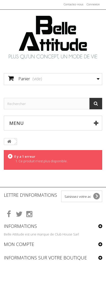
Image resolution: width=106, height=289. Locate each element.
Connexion (93, 4)
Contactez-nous (73, 4)
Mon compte (19, 244)
